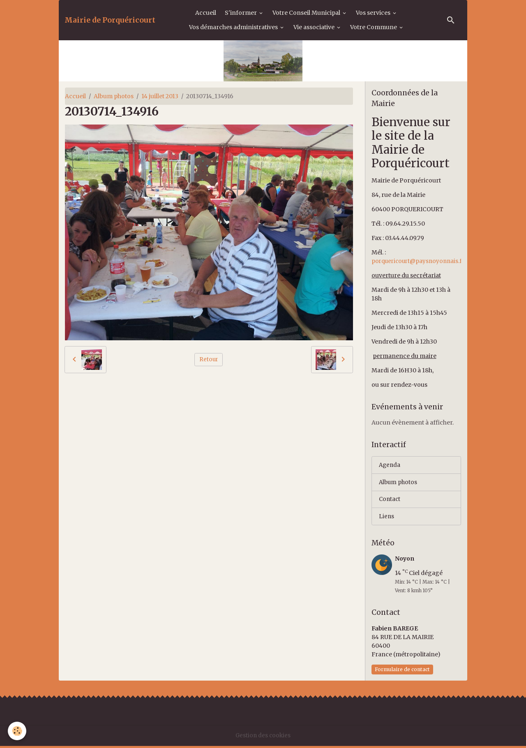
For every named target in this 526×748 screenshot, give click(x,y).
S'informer (241, 12)
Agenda (390, 465)
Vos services (374, 12)
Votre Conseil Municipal (306, 12)
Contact (390, 500)
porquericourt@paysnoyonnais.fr (420, 261)
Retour (209, 359)
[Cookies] (17, 731)
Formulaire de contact (402, 671)
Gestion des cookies (263, 737)
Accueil (205, 12)
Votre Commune (374, 27)
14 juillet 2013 (159, 96)
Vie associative (314, 27)
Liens (386, 518)
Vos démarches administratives (234, 27)
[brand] (110, 20)
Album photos (114, 96)
